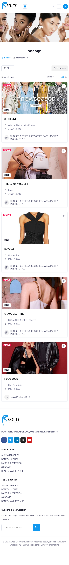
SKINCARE (6, 466)
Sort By (50, 76)
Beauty (5, 58)
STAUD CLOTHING (14, 313)
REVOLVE (9, 248)
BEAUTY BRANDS (15, 396)
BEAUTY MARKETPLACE (12, 470)
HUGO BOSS (11, 378)
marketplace (20, 58)
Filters (8, 68)
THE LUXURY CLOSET (16, 183)
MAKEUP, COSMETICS (11, 462)
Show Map (60, 68)
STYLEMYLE (11, 118)
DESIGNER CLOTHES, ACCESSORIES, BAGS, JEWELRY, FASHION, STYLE (31, 137)
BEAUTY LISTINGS (9, 459)
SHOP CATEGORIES (10, 455)
